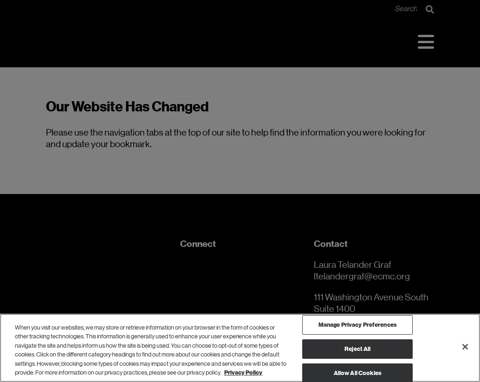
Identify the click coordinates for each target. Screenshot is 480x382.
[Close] (465, 347)
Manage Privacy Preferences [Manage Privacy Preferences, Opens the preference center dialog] (357, 325)
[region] (240, 348)
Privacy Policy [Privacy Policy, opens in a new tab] (243, 372)
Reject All (357, 348)
